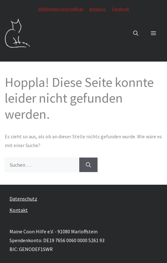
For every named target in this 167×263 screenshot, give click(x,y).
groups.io (97, 9)
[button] (136, 33)
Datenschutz (23, 198)
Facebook (120, 9)
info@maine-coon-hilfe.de (60, 9)
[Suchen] (88, 165)
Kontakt (18, 210)
